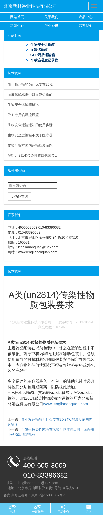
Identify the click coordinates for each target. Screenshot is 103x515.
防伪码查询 (19, 196)
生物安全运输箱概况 (23, 105)
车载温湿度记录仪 (44, 60)
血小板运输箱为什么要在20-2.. (31, 84)
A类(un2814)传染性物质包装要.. (32, 155)
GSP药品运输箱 (42, 55)
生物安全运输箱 (42, 45)
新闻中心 (17, 26)
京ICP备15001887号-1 (48, 495)
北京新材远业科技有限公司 (30, 6)
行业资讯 (51, 26)
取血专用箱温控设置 (23, 115)
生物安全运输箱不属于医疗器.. (31, 135)
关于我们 (51, 17)
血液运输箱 (39, 50)
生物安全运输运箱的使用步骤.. (31, 125)
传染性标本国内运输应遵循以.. (31, 145)
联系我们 (86, 26)
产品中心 (86, 17)
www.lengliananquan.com (65, 404)
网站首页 (17, 17)
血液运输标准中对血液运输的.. (31, 95)
